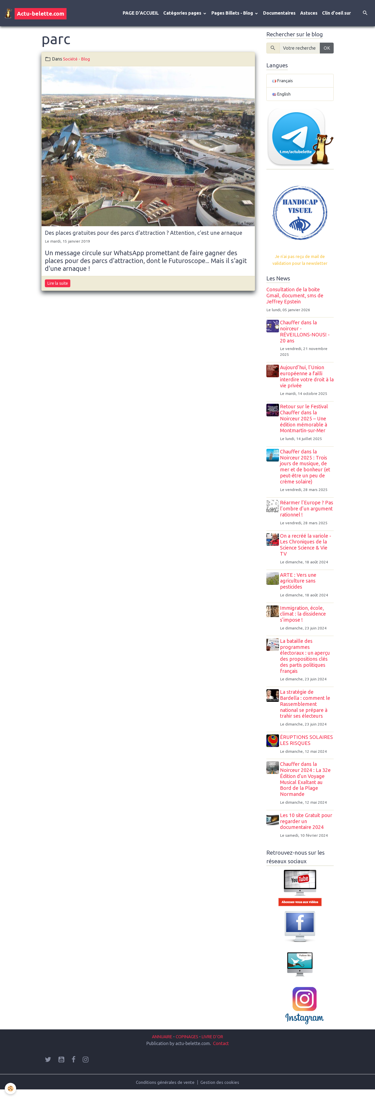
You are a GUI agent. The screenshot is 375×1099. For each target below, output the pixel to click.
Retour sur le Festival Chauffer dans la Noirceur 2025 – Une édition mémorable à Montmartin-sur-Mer (305, 421)
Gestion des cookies (221, 1090)
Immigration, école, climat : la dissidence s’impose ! (304, 616)
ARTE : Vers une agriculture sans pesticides (299, 583)
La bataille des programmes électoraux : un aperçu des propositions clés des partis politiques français (306, 658)
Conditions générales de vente (164, 1090)
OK (327, 49)
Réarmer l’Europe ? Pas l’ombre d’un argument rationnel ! (304, 511)
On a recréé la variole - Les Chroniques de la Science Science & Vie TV (306, 547)
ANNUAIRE (159, 1045)
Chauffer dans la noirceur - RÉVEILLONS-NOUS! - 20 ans (306, 334)
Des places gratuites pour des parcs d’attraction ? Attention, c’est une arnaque (143, 234)
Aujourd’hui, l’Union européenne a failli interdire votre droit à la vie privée (305, 379)
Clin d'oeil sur (336, 13)
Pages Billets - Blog (232, 13)
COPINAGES (186, 1045)
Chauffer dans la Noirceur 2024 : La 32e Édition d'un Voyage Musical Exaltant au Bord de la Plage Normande (306, 788)
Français (282, 81)
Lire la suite (57, 284)
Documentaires (279, 13)
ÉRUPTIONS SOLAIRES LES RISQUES (298, 746)
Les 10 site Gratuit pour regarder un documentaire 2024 (307, 830)
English (282, 95)
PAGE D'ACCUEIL (141, 13)
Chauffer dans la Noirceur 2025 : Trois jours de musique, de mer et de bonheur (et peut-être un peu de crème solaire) (306, 469)
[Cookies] (10, 1088)
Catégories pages (182, 13)
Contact (221, 1051)
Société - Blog (77, 60)
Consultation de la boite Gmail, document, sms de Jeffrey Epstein (294, 298)
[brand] (36, 13)
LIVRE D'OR (214, 1045)
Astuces (309, 13)
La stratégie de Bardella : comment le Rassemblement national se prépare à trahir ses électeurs (306, 706)
